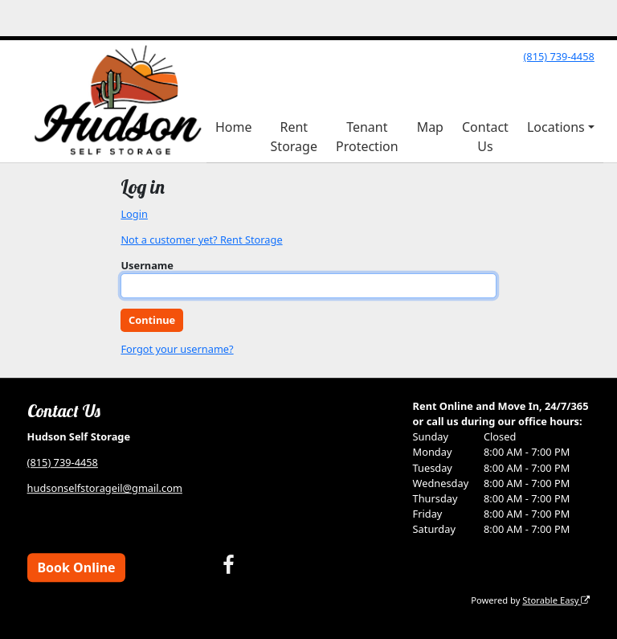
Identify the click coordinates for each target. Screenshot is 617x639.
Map (430, 127)
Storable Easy (556, 600)
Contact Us (485, 136)
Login (134, 214)
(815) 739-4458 (558, 56)
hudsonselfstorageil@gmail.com (104, 488)
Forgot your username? (177, 349)
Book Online (76, 567)
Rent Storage (294, 136)
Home (233, 127)
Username (147, 265)
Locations (556, 127)
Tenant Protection (367, 136)
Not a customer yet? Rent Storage (201, 239)
